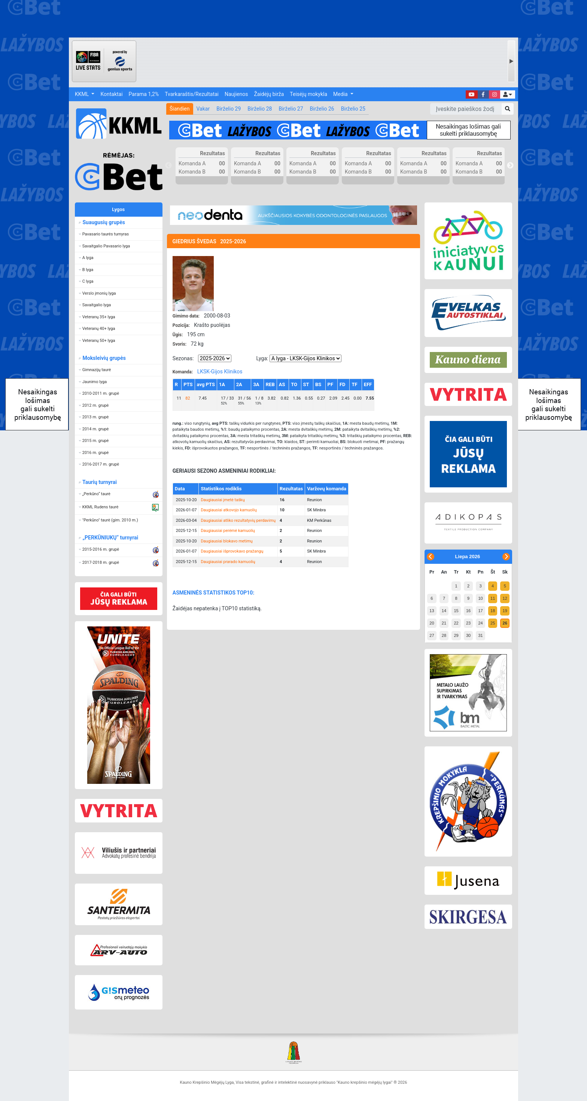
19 (505, 610)
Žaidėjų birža (269, 94)
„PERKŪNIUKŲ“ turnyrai (110, 538)
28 (444, 635)
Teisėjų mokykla (308, 94)
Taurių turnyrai (99, 482)
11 (492, 598)
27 (431, 635)
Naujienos (236, 94)
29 (456, 635)
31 (480, 635)
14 (444, 610)
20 (431, 623)
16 (468, 610)
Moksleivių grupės (104, 358)
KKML (82, 94)
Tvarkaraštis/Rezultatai (192, 94)
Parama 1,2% (144, 94)
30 (468, 635)
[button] (507, 94)
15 (456, 610)
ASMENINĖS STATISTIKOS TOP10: (214, 593)
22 (456, 623)
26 (505, 623)
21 (444, 623)
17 (480, 610)
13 (431, 610)
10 (480, 598)
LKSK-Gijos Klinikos (220, 371)
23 (468, 623)
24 (480, 623)
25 (492, 623)
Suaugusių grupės (103, 222)
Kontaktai (111, 94)
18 (492, 610)
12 (505, 598)
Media (341, 94)
